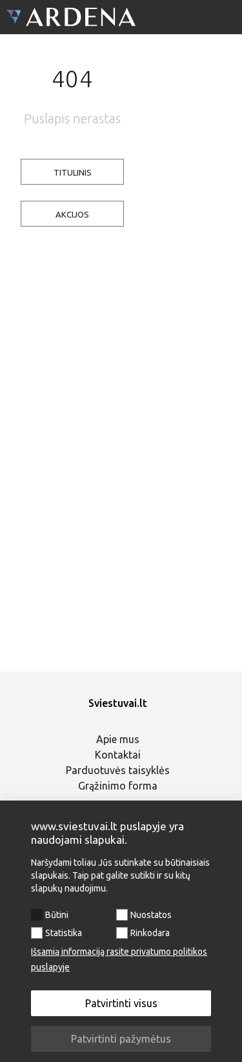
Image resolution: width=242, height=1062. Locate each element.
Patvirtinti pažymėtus (121, 1039)
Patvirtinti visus (121, 1003)
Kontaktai (118, 755)
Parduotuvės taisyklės (118, 770)
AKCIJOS (72, 214)
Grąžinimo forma (117, 785)
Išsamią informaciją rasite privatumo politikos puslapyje (119, 959)
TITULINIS (73, 172)
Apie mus (117, 739)
